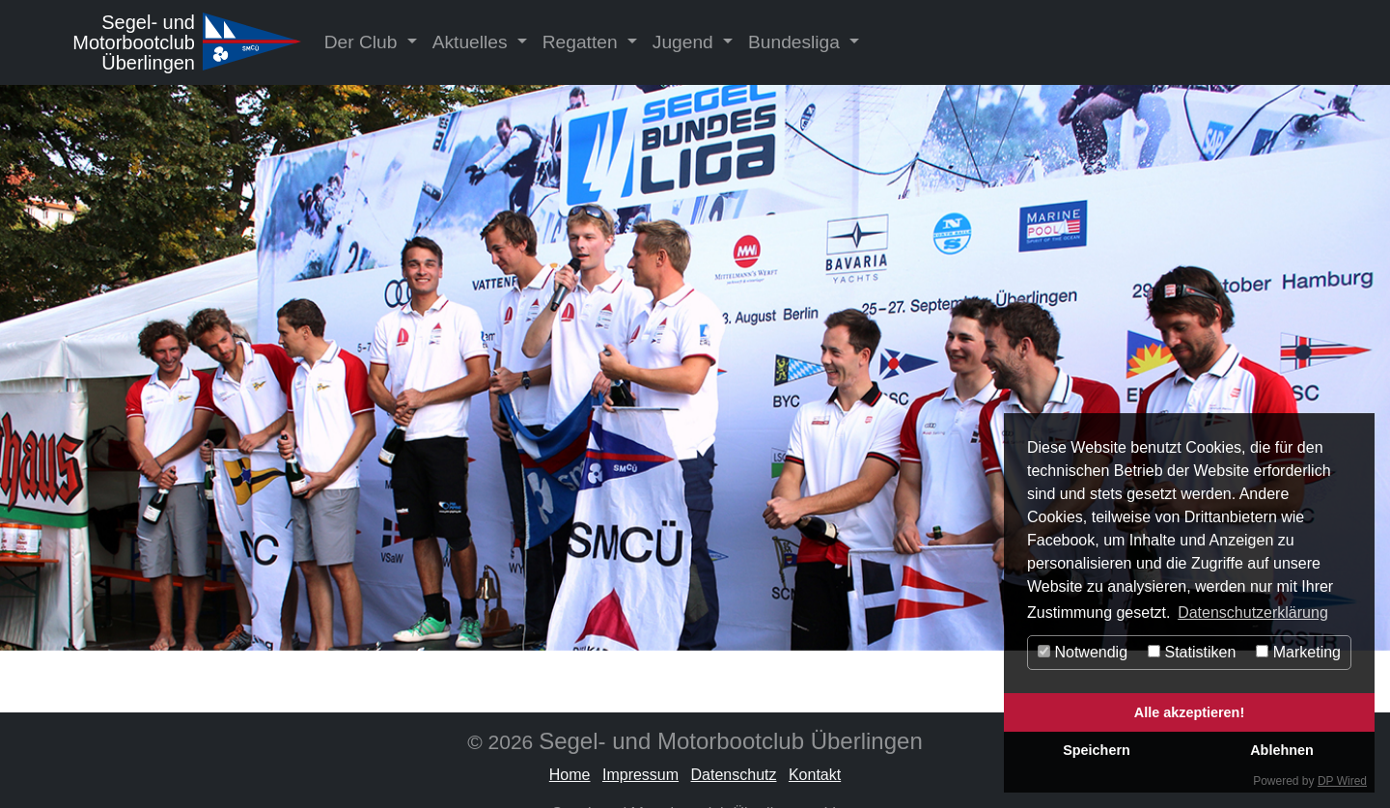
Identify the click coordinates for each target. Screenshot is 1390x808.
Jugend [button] (685, 42)
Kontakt (815, 774)
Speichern (1096, 750)
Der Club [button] (363, 42)
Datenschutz (734, 774)
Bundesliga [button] (796, 42)
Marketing (1298, 652)
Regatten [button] (582, 42)
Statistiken (1192, 652)
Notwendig (1082, 652)
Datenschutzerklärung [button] (1253, 612)
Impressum (640, 774)
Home (570, 774)
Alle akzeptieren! (1189, 712)
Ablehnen (1282, 750)
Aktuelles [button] (472, 42)
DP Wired (1342, 781)
